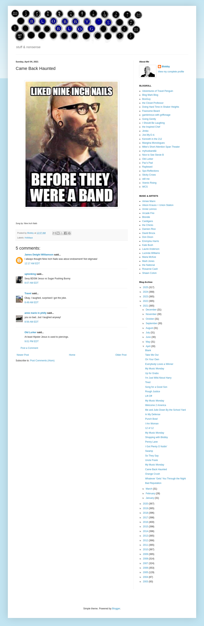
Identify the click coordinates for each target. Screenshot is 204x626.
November (151, 314)
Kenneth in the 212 (152, 139)
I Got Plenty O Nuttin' (156, 446)
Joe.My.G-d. (148, 134)
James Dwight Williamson (39, 254)
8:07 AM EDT (31, 282)
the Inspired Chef (151, 126)
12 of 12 (149, 428)
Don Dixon (147, 237)
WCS (145, 186)
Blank (148, 350)
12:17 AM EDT (32, 263)
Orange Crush (152, 474)
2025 (146, 287)
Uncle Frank (151, 460)
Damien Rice (149, 229)
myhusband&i (149, 151)
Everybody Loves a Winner (159, 364)
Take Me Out (151, 355)
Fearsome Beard (151, 111)
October (150, 319)
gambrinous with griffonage (156, 115)
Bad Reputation (153, 483)
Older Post (121, 355)
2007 (146, 563)
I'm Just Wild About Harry (158, 377)
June (148, 337)
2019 (146, 508)
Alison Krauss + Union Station (157, 205)
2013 (146, 535)
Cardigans (147, 221)
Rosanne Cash (150, 269)
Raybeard (147, 166)
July (148, 332)
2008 (146, 558)
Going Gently (149, 119)
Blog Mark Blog (150, 95)
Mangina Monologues (153, 143)
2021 (146, 305)
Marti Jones (148, 261)
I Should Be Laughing (153, 123)
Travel (28, 293)
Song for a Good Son (156, 387)
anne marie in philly (35, 313)
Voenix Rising (149, 182)
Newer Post (23, 355)
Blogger (116, 608)
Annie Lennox (149, 209)
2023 (146, 296)
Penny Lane (151, 441)
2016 (146, 522)
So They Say (151, 455)
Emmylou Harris (150, 241)
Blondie (146, 217)
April (148, 346)
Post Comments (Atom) (42, 360)
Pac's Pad (147, 162)
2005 (146, 572)
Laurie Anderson (150, 249)
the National (148, 265)
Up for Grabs (152, 373)
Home (72, 355)
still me (145, 179)
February (151, 493)
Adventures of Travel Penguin (157, 91)
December (151, 309)
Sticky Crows (149, 174)
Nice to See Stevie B (153, 154)
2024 (146, 291)
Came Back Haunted (156, 469)
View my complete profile (171, 71)
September (152, 323)
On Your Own (152, 359)
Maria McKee (149, 257)
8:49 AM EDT (31, 302)
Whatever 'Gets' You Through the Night (165, 478)
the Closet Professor (153, 103)
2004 (146, 577)
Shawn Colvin (149, 273)
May (148, 341)
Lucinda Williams (151, 253)
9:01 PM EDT (32, 341)
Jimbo (145, 131)
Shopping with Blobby (156, 437)
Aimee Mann (148, 201)
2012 (146, 540)
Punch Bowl (151, 419)
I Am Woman (151, 423)
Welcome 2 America (155, 405)
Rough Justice (152, 391)
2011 (146, 545)
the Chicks (147, 225)
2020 (146, 503)
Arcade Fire (148, 213)
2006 (146, 567)
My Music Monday (154, 368)
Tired (147, 382)
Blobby (166, 66)
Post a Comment (29, 348)
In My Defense (152, 414)
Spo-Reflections (150, 171)
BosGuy (146, 99)
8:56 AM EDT (31, 321)
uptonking (30, 274)
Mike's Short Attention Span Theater (161, 146)
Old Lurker (30, 332)
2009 (146, 554)
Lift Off (148, 396)
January (150, 498)
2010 (146, 549)
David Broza (148, 233)
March (149, 488)
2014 (146, 531)
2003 (146, 581)
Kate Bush (147, 245)
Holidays (29, 237)
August (150, 328)
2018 (146, 512)
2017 (146, 517)
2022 (146, 301)
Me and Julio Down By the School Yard (165, 410)
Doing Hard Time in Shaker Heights (160, 107)
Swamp (149, 451)
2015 (146, 526)
